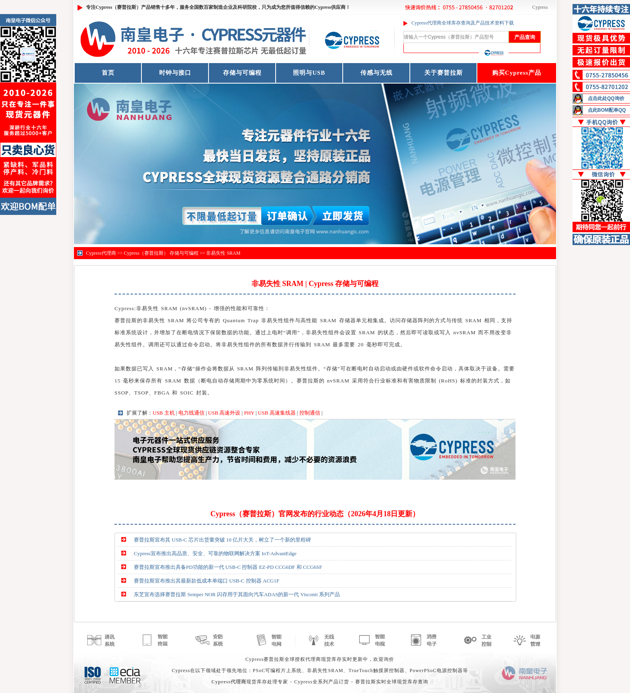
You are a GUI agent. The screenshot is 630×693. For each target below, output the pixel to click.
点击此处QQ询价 (606, 98)
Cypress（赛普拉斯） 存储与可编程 (161, 253)
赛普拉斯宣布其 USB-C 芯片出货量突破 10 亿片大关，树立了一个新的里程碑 (222, 540)
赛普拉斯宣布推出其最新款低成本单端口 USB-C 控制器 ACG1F (206, 581)
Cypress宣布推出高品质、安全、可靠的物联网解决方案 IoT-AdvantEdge (215, 553)
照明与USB (309, 73)
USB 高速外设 (224, 413)
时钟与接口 (175, 73)
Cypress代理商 (101, 253)
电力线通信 (191, 413)
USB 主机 (164, 413)
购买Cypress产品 (516, 73)
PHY (249, 413)
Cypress (540, 7)
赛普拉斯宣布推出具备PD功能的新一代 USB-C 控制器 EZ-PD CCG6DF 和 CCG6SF (228, 567)
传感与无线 (376, 73)
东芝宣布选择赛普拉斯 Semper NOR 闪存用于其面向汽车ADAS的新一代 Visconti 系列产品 (237, 594)
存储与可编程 (242, 73)
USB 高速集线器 (277, 413)
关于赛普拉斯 (443, 73)
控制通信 (309, 413)
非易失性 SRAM (223, 253)
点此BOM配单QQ (607, 110)
